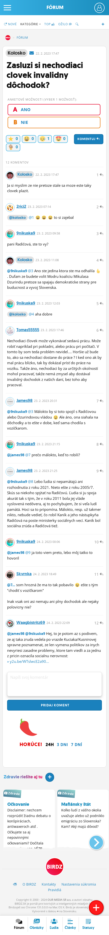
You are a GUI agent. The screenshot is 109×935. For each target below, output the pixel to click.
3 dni (62, 744)
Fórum (55, 7)
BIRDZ (8, 38)
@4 (31, 314)
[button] (92, 840)
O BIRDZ (29, 884)
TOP (49, 24)
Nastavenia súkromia (78, 884)
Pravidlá (54, 890)
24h (50, 744)
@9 (28, 552)
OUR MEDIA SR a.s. (59, 899)
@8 (30, 481)
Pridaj (54, 705)
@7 (28, 454)
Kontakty (49, 884)
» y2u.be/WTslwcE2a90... (28, 661)
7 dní (76, 744)
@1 (31, 217)
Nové (10, 24)
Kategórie (30, 24)
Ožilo (65, 24)
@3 (30, 270)
